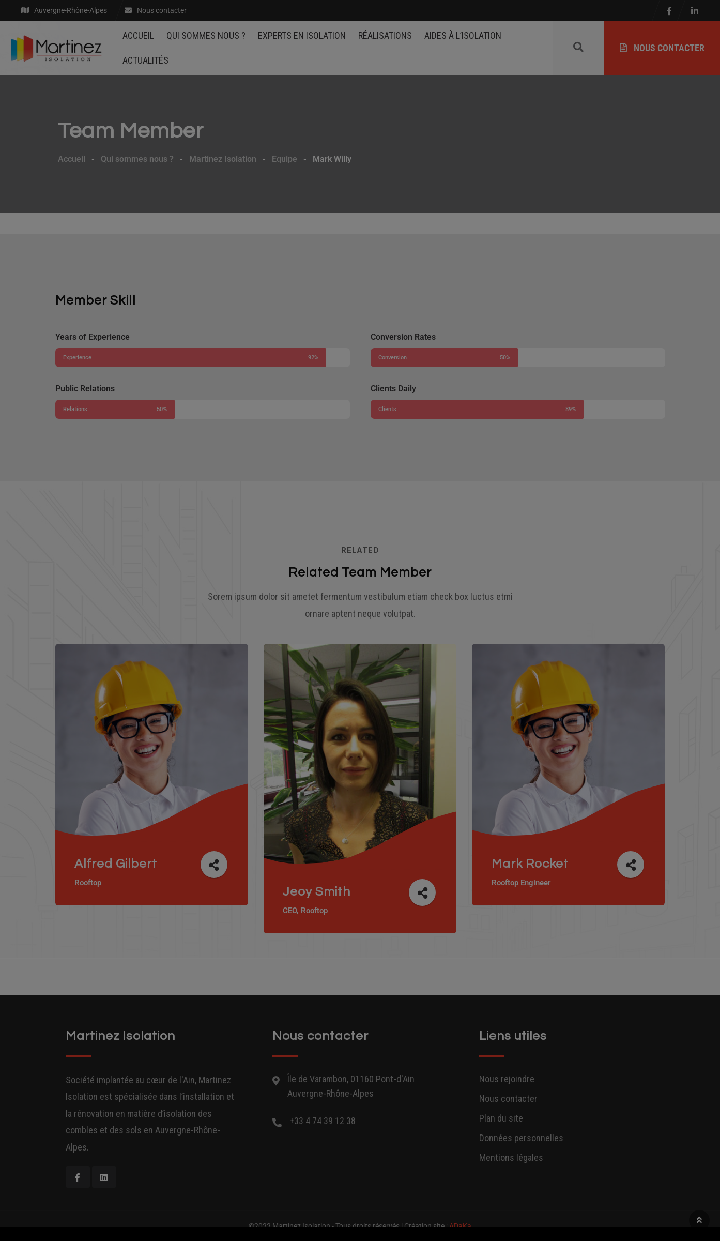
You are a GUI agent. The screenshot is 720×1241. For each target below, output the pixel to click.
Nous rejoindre (506, 1078)
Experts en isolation (302, 35)
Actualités (145, 60)
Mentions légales (511, 1157)
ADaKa (460, 1226)
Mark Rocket (531, 863)
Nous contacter (662, 47)
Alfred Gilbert (117, 863)
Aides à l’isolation (462, 35)
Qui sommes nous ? (206, 35)
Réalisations (385, 35)
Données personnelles (521, 1137)
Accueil (138, 35)
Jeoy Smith (318, 891)
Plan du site (501, 1118)
